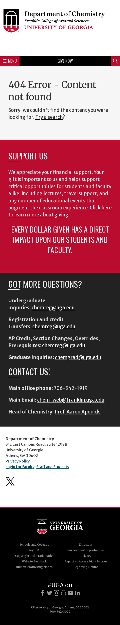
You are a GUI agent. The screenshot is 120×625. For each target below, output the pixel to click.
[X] (49, 593)
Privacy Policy (18, 461)
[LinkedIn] (77, 593)
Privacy (85, 556)
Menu (10, 61)
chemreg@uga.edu (54, 308)
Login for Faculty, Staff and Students (37, 466)
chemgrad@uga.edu (78, 357)
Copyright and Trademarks (34, 556)
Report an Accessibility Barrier (86, 561)
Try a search (49, 117)
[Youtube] (70, 593)
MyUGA (34, 550)
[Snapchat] (63, 593)
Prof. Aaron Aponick (77, 412)
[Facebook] (42, 593)
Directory (86, 544)
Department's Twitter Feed (10, 481)
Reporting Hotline (85, 567)
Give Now (65, 61)
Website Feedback (34, 561)
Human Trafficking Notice (34, 567)
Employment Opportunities (86, 550)
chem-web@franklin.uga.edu (70, 400)
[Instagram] (56, 593)
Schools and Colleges (34, 544)
